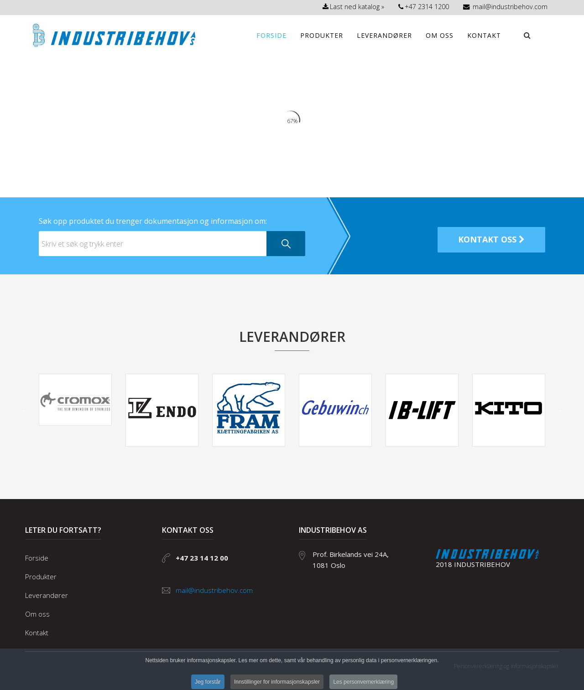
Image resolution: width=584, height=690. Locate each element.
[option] (75, 400)
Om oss (440, 35)
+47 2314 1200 (423, 6)
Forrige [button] (25, 410)
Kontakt (484, 35)
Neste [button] (558, 410)
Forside (271, 35)
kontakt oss (491, 239)
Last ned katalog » (353, 6)
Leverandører (384, 35)
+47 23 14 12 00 (202, 557)
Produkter (321, 35)
